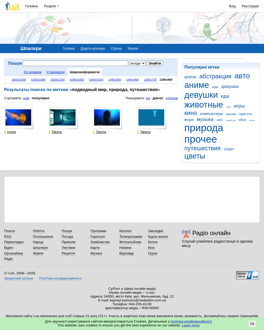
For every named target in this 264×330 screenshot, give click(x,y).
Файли (38, 253)
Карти (95, 248)
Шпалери (40, 248)
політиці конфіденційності (191, 321)
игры (239, 106)
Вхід (232, 6)
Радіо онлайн (211, 232)
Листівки (68, 248)
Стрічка (116, 48)
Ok (252, 324)
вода (215, 86)
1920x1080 (38, 79)
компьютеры (211, 113)
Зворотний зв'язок (18, 278)
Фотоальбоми (130, 242)
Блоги (153, 242)
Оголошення (43, 236)
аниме (196, 85)
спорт (229, 149)
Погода (67, 236)
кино (190, 113)
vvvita (10, 132)
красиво (231, 114)
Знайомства (100, 242)
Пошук (67, 231)
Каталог (125, 231)
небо (220, 119)
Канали (133, 48)
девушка (230, 86)
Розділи (50, 6)
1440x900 (132, 79)
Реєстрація (250, 6)
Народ (38, 242)
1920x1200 (57, 79)
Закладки (155, 231)
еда (225, 96)
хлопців (172, 98)
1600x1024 (96, 79)
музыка (205, 119)
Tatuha (55, 132)
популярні (40, 98)
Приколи (68, 242)
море (189, 119)
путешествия (202, 148)
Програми (98, 231)
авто (242, 76)
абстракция (215, 76)
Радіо (8, 259)
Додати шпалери (93, 48)
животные (203, 104)
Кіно (151, 248)
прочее (200, 139)
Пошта (9, 231)
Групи (152, 253)
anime (190, 77)
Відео (8, 248)
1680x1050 (77, 79)
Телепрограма (130, 236)
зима (228, 107)
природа (203, 127)
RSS (7, 236)
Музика (96, 253)
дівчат (158, 98)
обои (242, 120)
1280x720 (150, 79)
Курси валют (158, 236)
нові (26, 98)
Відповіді (126, 253)
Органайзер (13, 253)
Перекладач (13, 242)
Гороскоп (97, 236)
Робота (38, 231)
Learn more (191, 325)
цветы (194, 156)
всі (148, 98)
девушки (201, 95)
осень (252, 120)
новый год (230, 120)
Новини (125, 248)
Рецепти (68, 253)
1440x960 (114, 79)
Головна (31, 6)
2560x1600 (19, 79)
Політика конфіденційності (60, 278)
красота (245, 114)
